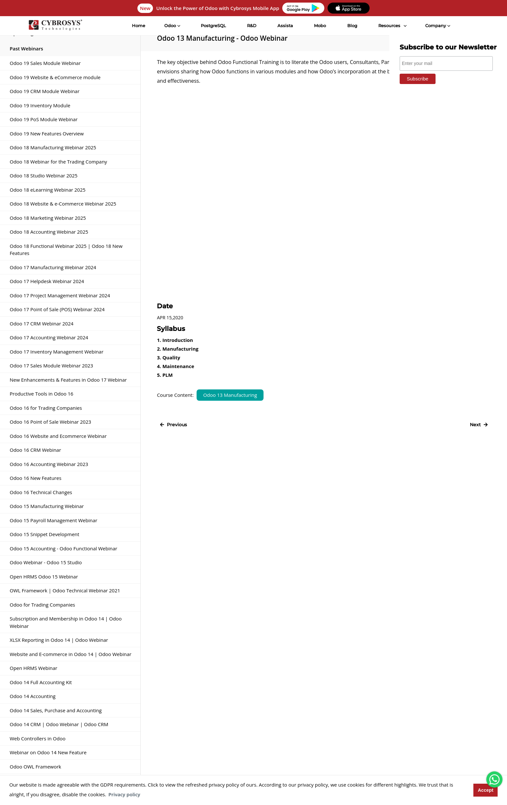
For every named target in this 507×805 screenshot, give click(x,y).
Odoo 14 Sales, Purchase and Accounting (56, 710)
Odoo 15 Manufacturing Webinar (47, 506)
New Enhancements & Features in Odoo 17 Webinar (68, 379)
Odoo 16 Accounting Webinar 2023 (49, 464)
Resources (389, 25)
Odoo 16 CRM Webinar (35, 450)
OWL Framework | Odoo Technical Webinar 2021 (65, 590)
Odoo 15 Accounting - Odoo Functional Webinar (63, 548)
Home (138, 25)
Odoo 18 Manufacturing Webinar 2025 (53, 147)
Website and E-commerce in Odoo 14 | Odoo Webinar (70, 654)
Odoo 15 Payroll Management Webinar (53, 520)
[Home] (55, 26)
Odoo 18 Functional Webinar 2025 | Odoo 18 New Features (66, 250)
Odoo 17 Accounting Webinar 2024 (49, 337)
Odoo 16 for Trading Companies (46, 408)
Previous (173, 425)
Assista (285, 25)
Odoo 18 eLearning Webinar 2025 (47, 189)
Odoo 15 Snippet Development (44, 534)
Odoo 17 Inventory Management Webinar (56, 351)
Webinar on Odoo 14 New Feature (48, 752)
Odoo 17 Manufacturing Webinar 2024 (53, 267)
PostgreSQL (213, 25)
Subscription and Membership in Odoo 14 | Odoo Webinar (66, 622)
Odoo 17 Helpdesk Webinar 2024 (47, 281)
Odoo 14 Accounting (33, 696)
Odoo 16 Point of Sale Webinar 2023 (50, 421)
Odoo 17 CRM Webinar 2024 (41, 323)
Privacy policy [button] (124, 794)
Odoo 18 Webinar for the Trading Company (58, 161)
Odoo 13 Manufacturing (230, 395)
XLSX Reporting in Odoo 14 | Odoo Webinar (59, 640)
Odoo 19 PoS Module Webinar (44, 119)
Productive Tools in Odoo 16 (41, 393)
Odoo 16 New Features (35, 478)
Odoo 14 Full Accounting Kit (41, 682)
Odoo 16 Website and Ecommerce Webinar (58, 436)
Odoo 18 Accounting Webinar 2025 (49, 231)
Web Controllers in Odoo (37, 738)
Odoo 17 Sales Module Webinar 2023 (51, 365)
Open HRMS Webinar (33, 668)
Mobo (320, 25)
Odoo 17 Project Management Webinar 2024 (60, 295)
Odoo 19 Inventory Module (40, 105)
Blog (352, 25)
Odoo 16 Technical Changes (41, 492)
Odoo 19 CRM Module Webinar (45, 91)
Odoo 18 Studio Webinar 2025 (44, 175)
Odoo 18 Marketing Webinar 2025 (48, 218)
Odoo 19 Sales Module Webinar (45, 63)
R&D (251, 25)
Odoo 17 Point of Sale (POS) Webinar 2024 (57, 309)
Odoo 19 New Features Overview (47, 133)
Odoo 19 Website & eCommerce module (55, 77)
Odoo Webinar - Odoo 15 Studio (46, 562)
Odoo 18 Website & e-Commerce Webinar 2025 (63, 203)
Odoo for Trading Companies (42, 604)
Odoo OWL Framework (35, 766)
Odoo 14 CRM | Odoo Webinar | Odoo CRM (59, 724)
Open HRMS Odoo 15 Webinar (44, 576)
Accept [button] (485, 790)
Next (479, 425)
